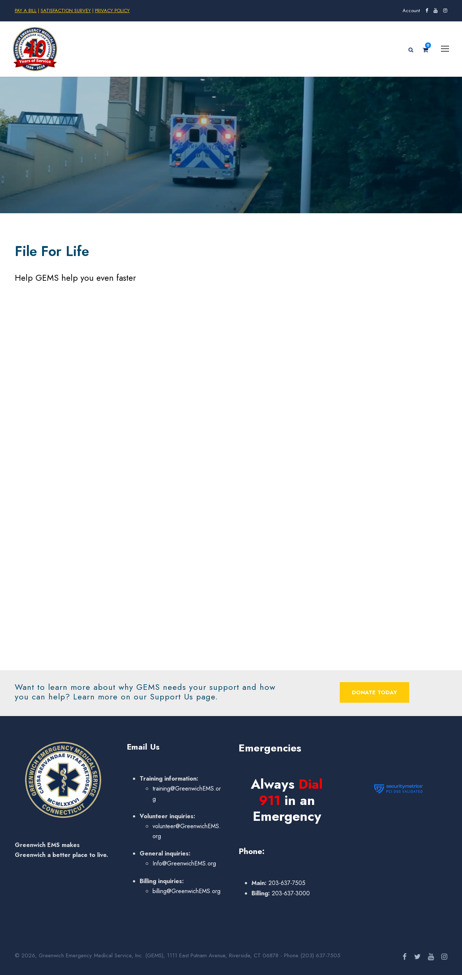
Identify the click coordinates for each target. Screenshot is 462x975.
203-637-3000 (290, 893)
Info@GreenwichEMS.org (184, 863)
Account (411, 10)
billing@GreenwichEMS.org (186, 891)
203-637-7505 (286, 883)
